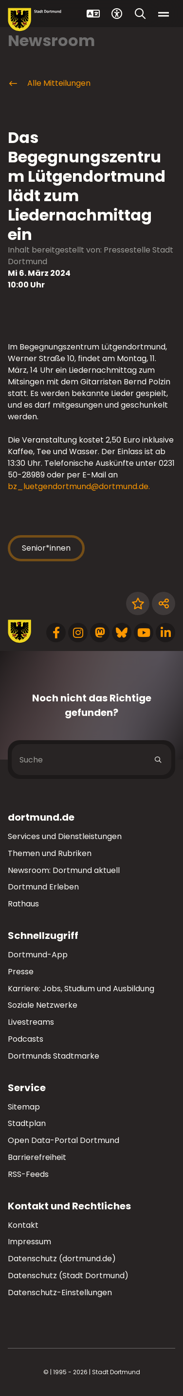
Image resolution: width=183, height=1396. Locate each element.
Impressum (29, 1241)
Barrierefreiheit (37, 1157)
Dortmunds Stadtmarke (53, 1056)
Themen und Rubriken (50, 853)
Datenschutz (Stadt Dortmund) (68, 1275)
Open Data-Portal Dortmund (63, 1140)
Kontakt (23, 1225)
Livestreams (31, 1022)
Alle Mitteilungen (49, 83)
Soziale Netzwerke (42, 1005)
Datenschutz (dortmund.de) (62, 1258)
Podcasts (25, 1039)
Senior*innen (46, 548)
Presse (21, 971)
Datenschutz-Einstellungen (60, 1293)
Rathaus (23, 903)
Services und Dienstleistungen (65, 836)
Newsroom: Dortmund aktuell (64, 870)
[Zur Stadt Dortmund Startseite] (34, 20)
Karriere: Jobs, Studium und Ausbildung (81, 988)
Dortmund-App (38, 954)
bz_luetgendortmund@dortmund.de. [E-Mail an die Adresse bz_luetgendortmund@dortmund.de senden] (79, 486)
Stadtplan (27, 1123)
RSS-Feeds (28, 1174)
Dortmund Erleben (43, 886)
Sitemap (24, 1106)
